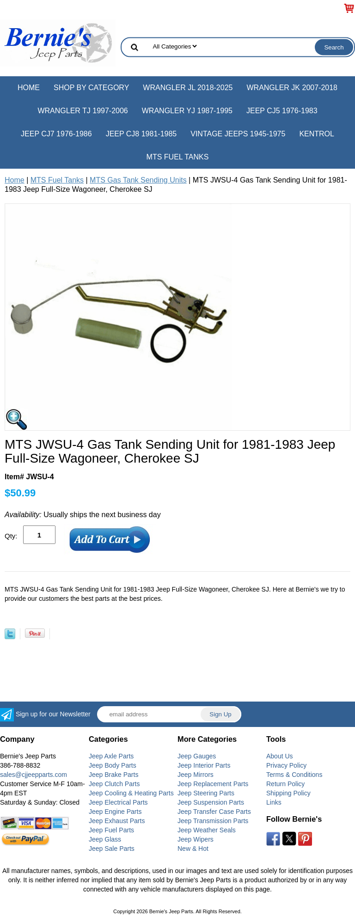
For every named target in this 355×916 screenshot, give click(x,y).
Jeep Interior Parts (204, 765)
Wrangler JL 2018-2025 (188, 88)
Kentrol (316, 134)
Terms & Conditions (294, 774)
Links (274, 802)
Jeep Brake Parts (113, 774)
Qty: (11, 536)
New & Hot (193, 848)
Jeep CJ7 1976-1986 (56, 134)
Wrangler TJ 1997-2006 (82, 111)
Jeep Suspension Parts (211, 802)
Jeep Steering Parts (206, 793)
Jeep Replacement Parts (213, 784)
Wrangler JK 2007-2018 (291, 88)
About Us (279, 756)
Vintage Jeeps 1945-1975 (237, 134)
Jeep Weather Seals (207, 830)
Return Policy (285, 784)
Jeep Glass (105, 839)
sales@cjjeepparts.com (33, 774)
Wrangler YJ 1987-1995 (187, 111)
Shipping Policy (288, 793)
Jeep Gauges (197, 756)
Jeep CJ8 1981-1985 (141, 134)
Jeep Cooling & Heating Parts (131, 793)
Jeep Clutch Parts (114, 784)
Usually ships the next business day (83, 515)
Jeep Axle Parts (111, 756)
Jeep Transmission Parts (213, 820)
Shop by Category (91, 88)
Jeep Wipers (196, 839)
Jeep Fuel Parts (111, 830)
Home (29, 88)
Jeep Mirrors (196, 774)
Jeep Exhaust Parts (117, 820)
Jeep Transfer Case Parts (214, 811)
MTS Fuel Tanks (178, 157)
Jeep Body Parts (112, 765)
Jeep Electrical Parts (118, 802)
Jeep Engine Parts (115, 811)
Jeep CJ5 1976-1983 (282, 111)
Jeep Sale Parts (112, 848)
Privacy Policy (286, 765)
